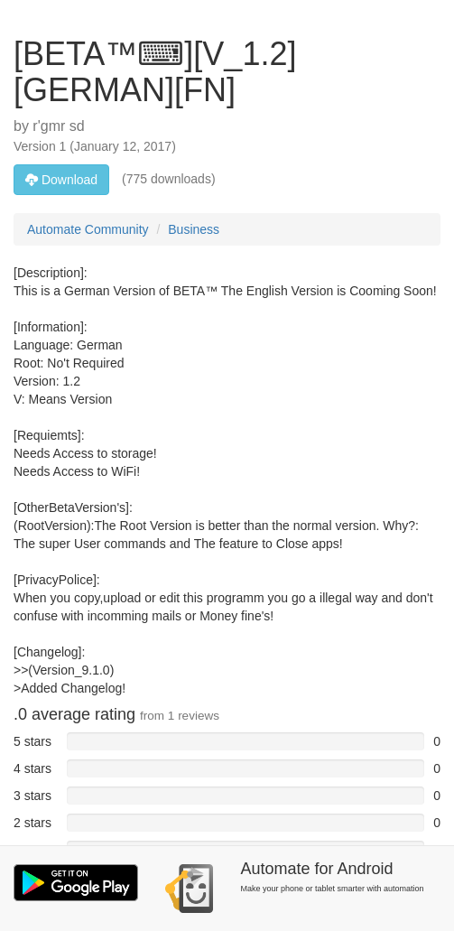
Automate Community (88, 229)
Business (193, 229)
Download (61, 179)
